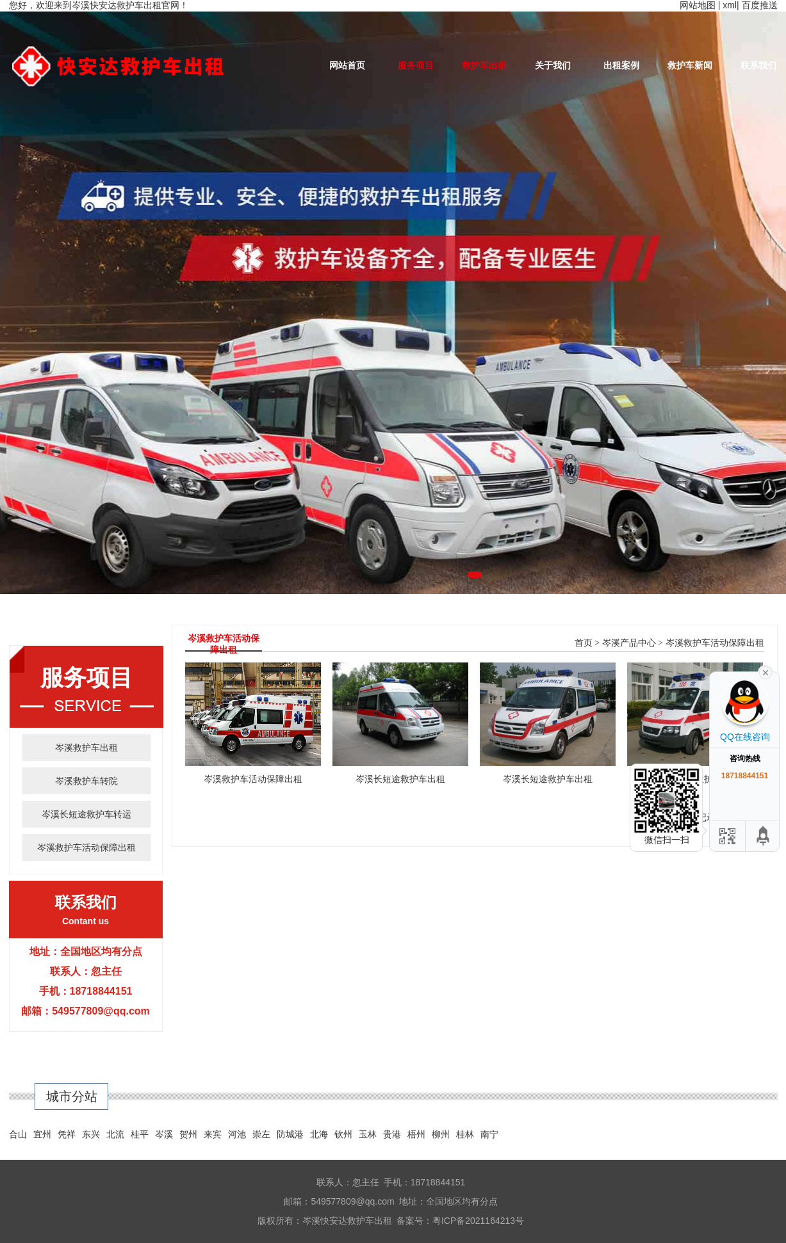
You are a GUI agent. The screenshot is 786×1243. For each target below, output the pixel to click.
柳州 (441, 1134)
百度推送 (760, 5)
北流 (115, 1134)
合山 (18, 1134)
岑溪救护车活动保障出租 (86, 847)
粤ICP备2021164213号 (478, 1220)
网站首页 (347, 65)
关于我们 (553, 65)
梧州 (416, 1134)
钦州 (343, 1134)
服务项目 (416, 65)
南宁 (489, 1134)
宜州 (42, 1134)
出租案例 (621, 65)
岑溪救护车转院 (86, 781)
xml (730, 5)
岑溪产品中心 (629, 643)
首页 (584, 643)
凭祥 (67, 1134)
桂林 (465, 1134)
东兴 (91, 1134)
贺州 (188, 1134)
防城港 (290, 1134)
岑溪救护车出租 (86, 747)
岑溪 (164, 1134)
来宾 (213, 1134)
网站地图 (698, 5)
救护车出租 (484, 65)
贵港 (392, 1134)
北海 (319, 1134)
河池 (237, 1134)
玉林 (368, 1134)
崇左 (261, 1134)
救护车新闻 (689, 65)
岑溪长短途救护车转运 (86, 814)
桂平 (140, 1134)
